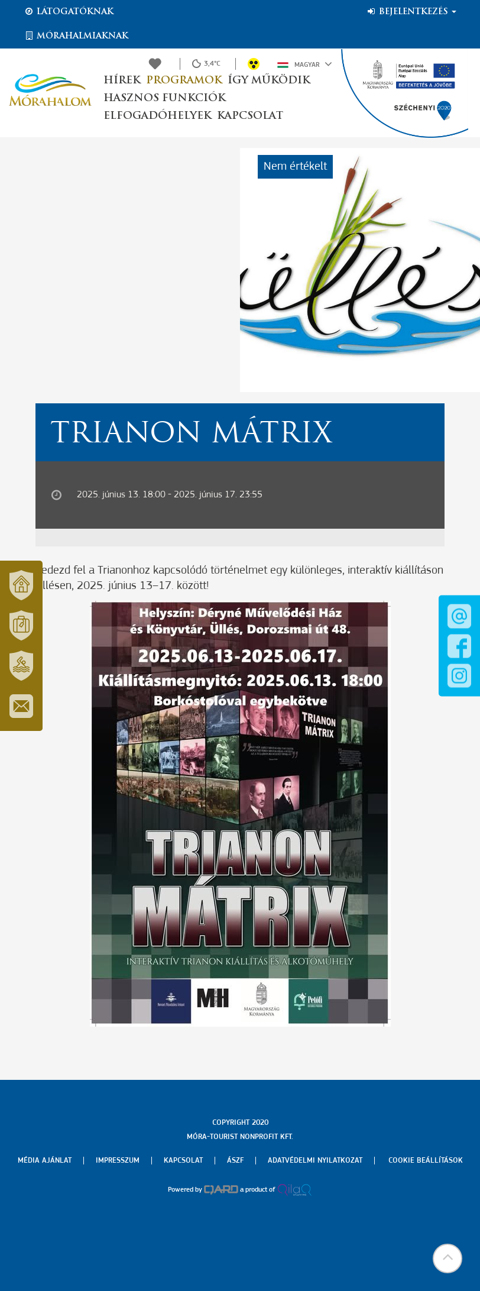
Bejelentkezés (411, 12)
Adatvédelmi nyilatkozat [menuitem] (315, 1160)
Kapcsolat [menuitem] (183, 1160)
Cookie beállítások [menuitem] (425, 1160)
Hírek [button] (121, 81)
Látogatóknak (68, 12)
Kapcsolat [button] (250, 116)
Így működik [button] (269, 81)
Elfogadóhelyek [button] (157, 116)
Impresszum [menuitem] (118, 1160)
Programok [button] (184, 81)
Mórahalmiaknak (76, 36)
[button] (447, 1258)
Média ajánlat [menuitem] (45, 1160)
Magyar (304, 64)
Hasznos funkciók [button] (164, 98)
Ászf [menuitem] (235, 1160)
